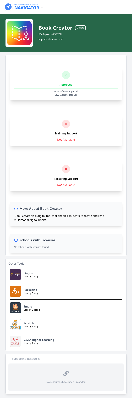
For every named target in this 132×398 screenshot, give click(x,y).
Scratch (29, 323)
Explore (80, 27)
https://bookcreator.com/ (50, 39)
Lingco (28, 273)
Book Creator (55, 28)
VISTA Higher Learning (39, 340)
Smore (28, 306)
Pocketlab (30, 290)
